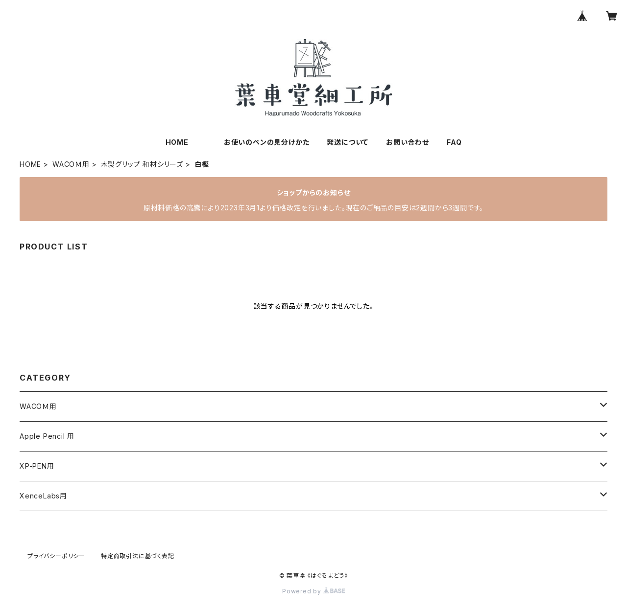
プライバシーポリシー (56, 556)
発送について (347, 142)
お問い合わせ (407, 142)
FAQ (454, 142)
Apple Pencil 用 (47, 436)
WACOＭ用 (71, 164)
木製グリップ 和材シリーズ (142, 164)
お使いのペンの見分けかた (267, 142)
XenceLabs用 (43, 496)
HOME (177, 142)
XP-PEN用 (37, 466)
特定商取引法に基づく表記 (137, 556)
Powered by (313, 591)
